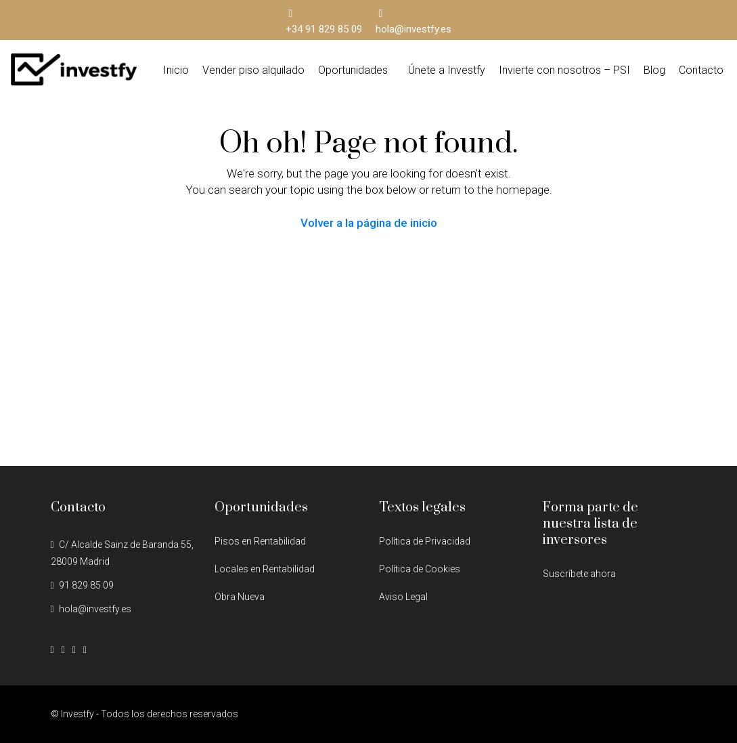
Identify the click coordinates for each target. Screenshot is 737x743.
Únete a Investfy (446, 70)
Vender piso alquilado (253, 70)
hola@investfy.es (95, 608)
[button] (356, 70)
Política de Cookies (419, 569)
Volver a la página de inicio (368, 223)
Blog (654, 70)
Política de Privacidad (424, 541)
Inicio (176, 70)
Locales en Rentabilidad (265, 569)
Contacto (701, 70)
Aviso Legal (403, 596)
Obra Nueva (240, 596)
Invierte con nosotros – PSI (564, 70)
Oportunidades (353, 70)
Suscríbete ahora (579, 573)
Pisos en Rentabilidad (260, 541)
